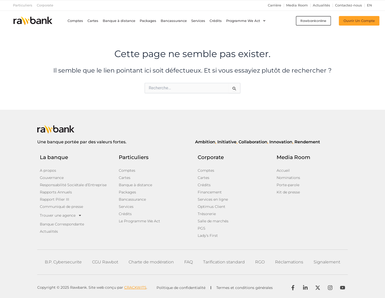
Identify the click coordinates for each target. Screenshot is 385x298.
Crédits (216, 21)
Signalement (327, 262)
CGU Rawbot (105, 262)
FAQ (188, 262)
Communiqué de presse (61, 206)
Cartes (92, 21)
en (369, 5)
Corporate (45, 5)
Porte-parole (288, 185)
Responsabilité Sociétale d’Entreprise (73, 185)
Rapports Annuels (56, 192)
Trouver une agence (61, 215)
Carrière (274, 5)
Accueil (283, 170)
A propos (48, 170)
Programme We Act (246, 21)
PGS (201, 228)
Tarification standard (224, 262)
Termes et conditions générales (244, 287)
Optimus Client (211, 206)
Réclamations (289, 262)
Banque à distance (119, 21)
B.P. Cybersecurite (63, 262)
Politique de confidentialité (181, 287)
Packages (148, 21)
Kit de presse (288, 192)
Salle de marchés (213, 221)
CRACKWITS (135, 287)
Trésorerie (207, 213)
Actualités (321, 5)
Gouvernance (52, 177)
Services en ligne (213, 199)
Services (198, 21)
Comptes (75, 21)
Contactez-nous (348, 5)
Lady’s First (208, 235)
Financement (210, 192)
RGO (260, 262)
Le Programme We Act (139, 221)
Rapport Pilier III (54, 199)
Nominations (288, 177)
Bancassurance (174, 21)
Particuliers (22, 5)
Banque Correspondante (62, 224)
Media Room (297, 5)
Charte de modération (151, 262)
